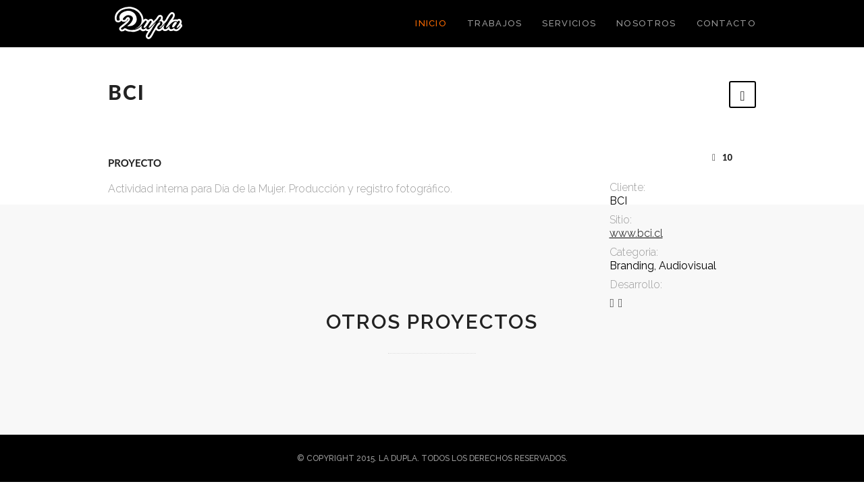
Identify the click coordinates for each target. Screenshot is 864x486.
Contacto (726, 23)
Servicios (569, 23)
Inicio (431, 23)
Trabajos (494, 23)
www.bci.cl (636, 233)
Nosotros (646, 23)
